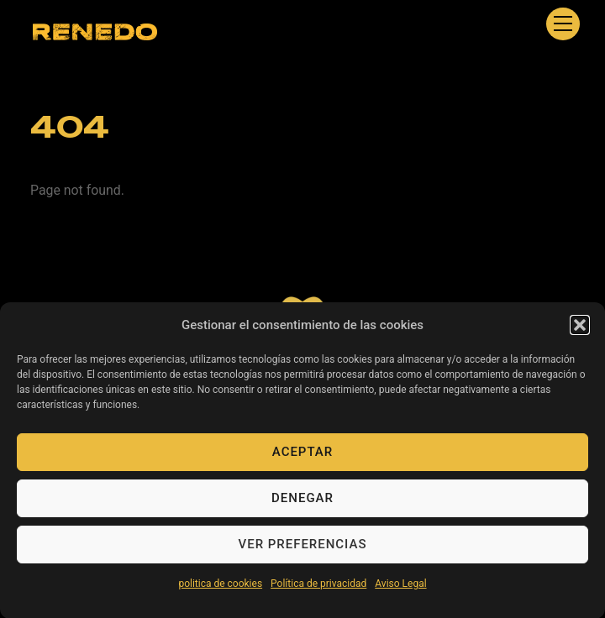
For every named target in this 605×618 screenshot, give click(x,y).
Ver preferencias (303, 548)
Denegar (302, 502)
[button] (579, 329)
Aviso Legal (400, 588)
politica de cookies (220, 588)
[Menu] (563, 24)
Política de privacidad (318, 588)
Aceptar (302, 456)
